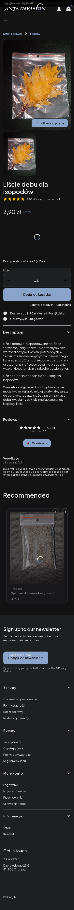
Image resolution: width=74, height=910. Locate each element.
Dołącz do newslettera (25, 658)
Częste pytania (13, 748)
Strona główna (12, 33)
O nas (7, 827)
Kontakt (8, 834)
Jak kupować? (12, 742)
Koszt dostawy (13, 711)
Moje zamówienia (14, 791)
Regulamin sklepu (14, 761)
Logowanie (10, 785)
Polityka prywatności (17, 754)
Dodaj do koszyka (37, 294)
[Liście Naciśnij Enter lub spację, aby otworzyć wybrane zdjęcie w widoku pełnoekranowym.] (37, 85)
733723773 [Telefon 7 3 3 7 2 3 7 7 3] (11, 859)
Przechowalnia (12, 797)
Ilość (6, 270)
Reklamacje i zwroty (16, 718)
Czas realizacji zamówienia (20, 699)
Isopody (35, 33)
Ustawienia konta (14, 803)
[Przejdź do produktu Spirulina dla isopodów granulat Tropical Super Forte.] (37, 548)
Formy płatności (14, 705)
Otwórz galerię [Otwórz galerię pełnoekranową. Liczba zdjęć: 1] (49, 123)
